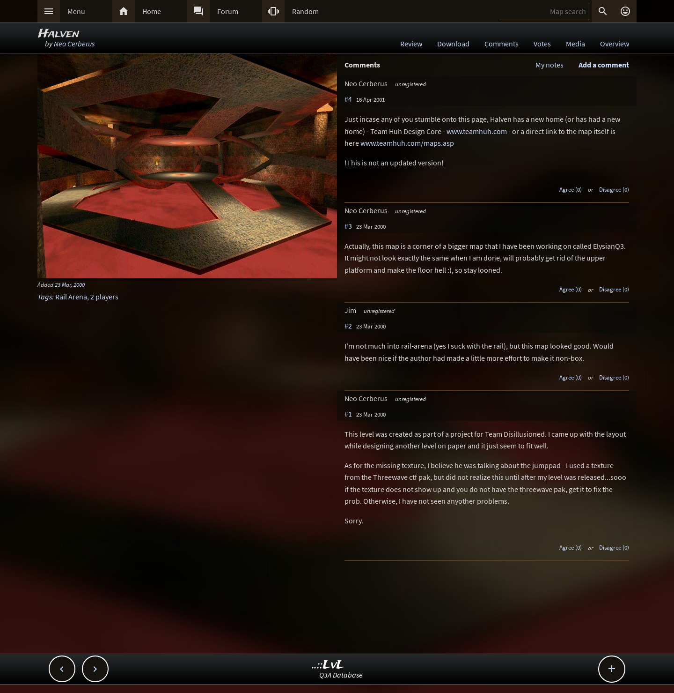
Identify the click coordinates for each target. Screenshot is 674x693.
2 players (104, 296)
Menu (76, 11)
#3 (348, 226)
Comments (501, 43)
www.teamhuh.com (477, 131)
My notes (549, 64)
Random (305, 11)
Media (575, 43)
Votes (542, 43)
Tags (44, 296)
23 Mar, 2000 (70, 284)
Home (151, 11)
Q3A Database (341, 674)
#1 (348, 413)
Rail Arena (71, 296)
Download (453, 43)
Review (411, 43)
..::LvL (328, 665)
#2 (348, 325)
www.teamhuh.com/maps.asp (407, 143)
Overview (614, 43)
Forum (227, 11)
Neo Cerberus (74, 43)
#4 (348, 99)
